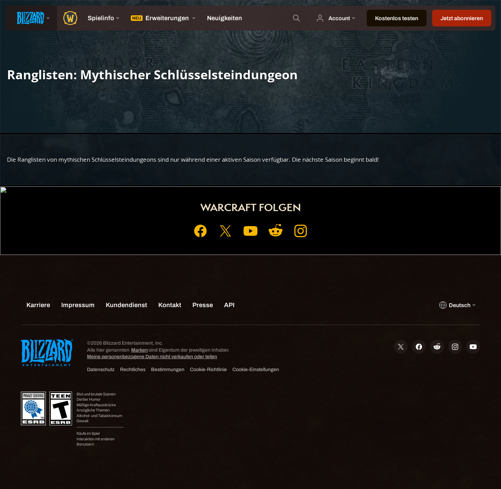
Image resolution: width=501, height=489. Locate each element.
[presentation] (31, 18)
